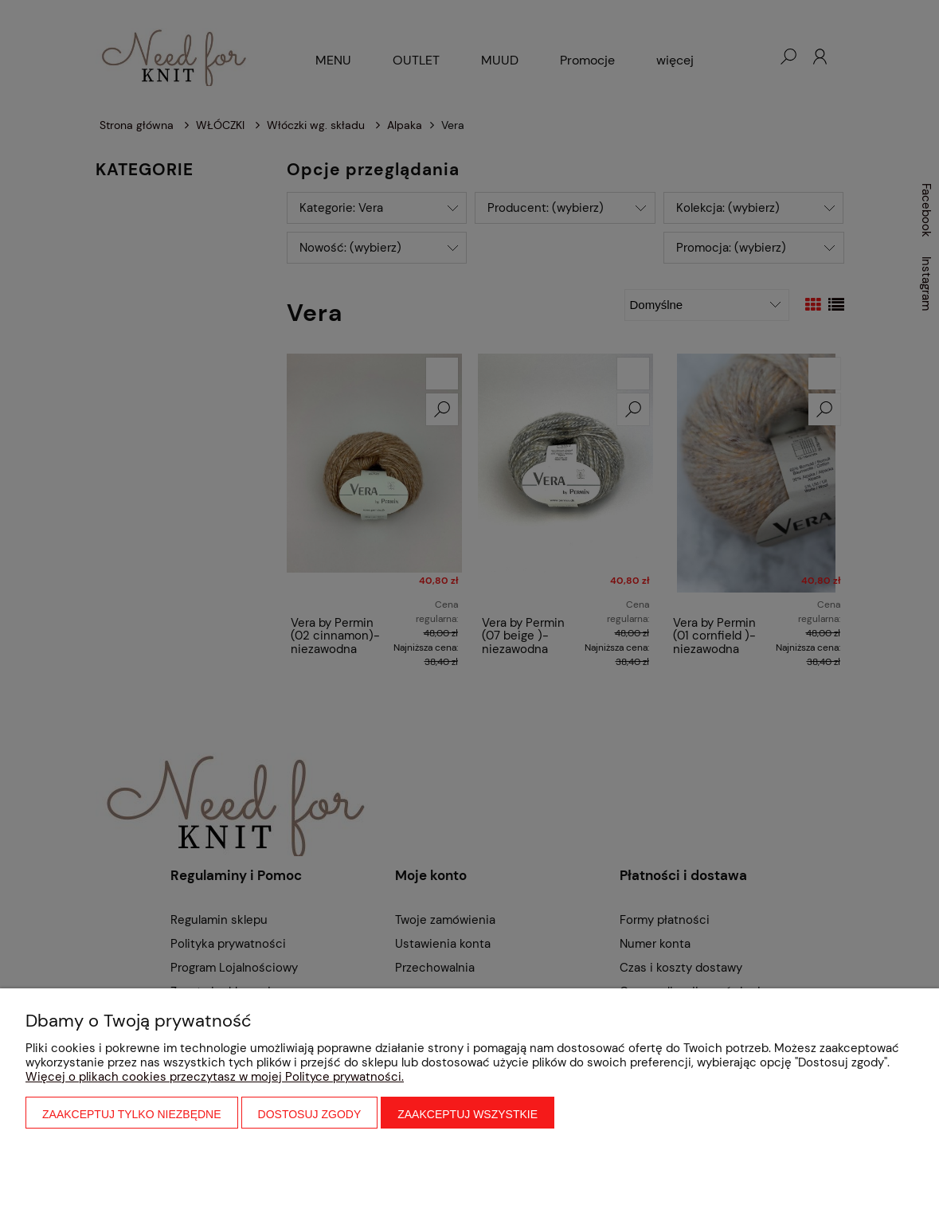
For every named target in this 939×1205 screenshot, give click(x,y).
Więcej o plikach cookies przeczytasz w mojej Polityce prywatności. (214, 1077)
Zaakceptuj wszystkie (467, 1114)
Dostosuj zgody (310, 1114)
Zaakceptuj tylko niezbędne (131, 1114)
